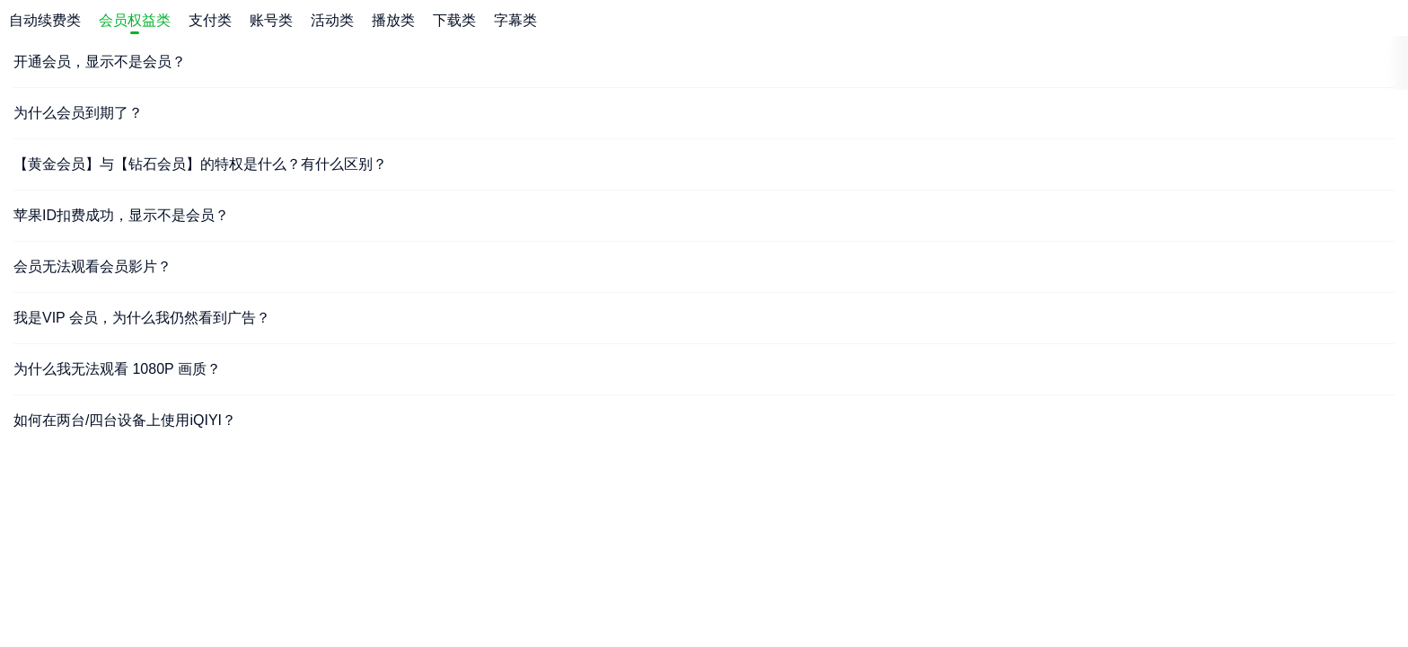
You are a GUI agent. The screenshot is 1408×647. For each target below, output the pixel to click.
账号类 (271, 20)
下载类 (454, 20)
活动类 (332, 20)
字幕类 (515, 20)
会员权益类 (135, 20)
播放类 (393, 20)
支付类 (210, 20)
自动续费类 (45, 20)
